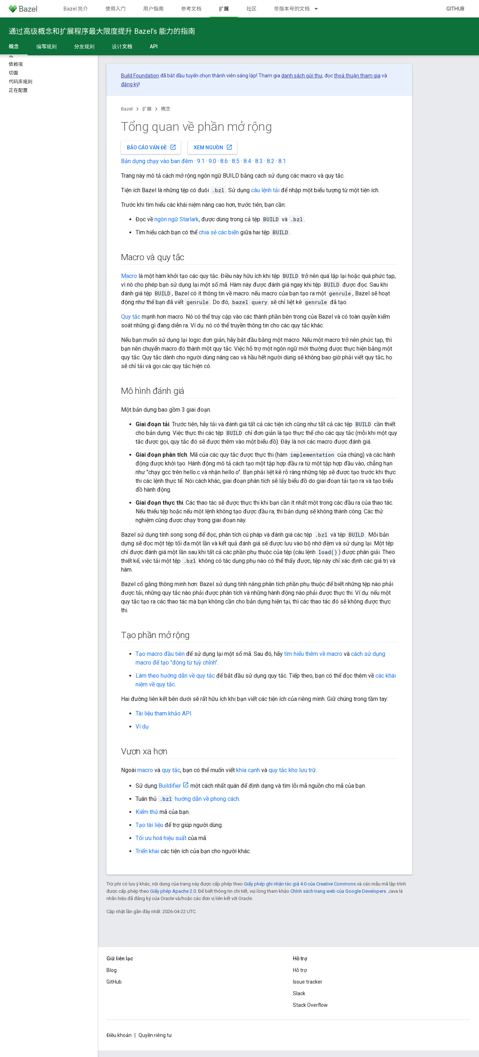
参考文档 (191, 9)
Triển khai (147, 851)
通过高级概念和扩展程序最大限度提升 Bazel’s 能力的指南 (102, 31)
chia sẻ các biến (219, 232)
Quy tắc (130, 316)
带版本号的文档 (292, 9)
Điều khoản (119, 1035)
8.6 (224, 161)
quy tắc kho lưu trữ (292, 770)
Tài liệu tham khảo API (164, 713)
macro (145, 770)
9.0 (212, 161)
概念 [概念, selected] (14, 46)
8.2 (270, 161)
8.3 (259, 161)
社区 (251, 9)
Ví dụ (142, 726)
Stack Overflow (310, 1005)
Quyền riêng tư (155, 1035)
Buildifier (169, 785)
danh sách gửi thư (301, 75)
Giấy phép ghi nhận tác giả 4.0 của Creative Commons (300, 884)
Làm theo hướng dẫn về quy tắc (175, 675)
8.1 (282, 161)
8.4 (247, 161)
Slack (299, 993)
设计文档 (122, 46)
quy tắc (171, 770)
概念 (165, 109)
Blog (111, 970)
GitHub (455, 9)
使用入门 (115, 9)
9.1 (201, 161)
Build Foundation (140, 75)
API (154, 46)
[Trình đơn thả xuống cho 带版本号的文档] (319, 8)
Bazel (127, 109)
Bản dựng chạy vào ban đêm (157, 161)
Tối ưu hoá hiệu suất (161, 838)
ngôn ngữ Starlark (176, 219)
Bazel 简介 (76, 9)
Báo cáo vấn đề (151, 147)
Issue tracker (307, 982)
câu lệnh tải (265, 190)
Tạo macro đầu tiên (160, 653)
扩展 (147, 109)
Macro (129, 276)
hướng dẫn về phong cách (198, 799)
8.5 (236, 161)
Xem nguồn (213, 147)
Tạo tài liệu (149, 825)
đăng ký (130, 84)
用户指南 (153, 9)
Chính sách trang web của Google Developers (338, 891)
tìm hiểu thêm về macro (313, 653)
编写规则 (46, 46)
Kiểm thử (147, 811)
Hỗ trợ (300, 970)
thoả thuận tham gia (357, 75)
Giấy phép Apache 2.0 (173, 891)
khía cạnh (248, 770)
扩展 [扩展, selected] (224, 9)
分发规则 (84, 46)
